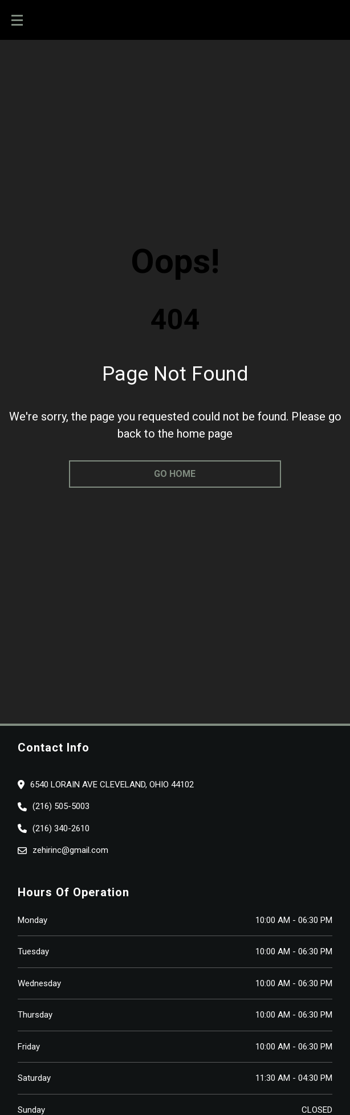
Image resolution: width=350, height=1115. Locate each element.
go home (175, 473)
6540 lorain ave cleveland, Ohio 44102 (112, 784)
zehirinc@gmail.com (70, 850)
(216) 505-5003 (60, 806)
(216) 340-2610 (60, 828)
